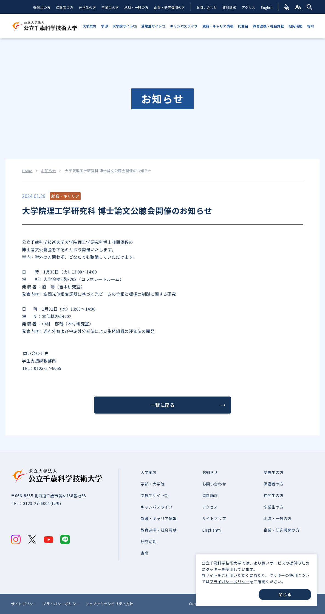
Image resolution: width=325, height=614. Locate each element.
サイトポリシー (24, 603)
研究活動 (149, 541)
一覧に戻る (163, 404)
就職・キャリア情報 (159, 518)
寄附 (145, 553)
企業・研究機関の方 (169, 7)
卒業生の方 (110, 7)
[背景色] (286, 7)
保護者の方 (64, 7)
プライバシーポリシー (230, 581)
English (267, 7)
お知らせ (48, 170)
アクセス (248, 7)
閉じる (284, 594)
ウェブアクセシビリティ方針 (109, 603)
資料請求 (229, 7)
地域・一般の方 (136, 7)
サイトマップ (214, 518)
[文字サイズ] (298, 7)
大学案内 (149, 472)
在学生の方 (87, 7)
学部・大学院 (153, 484)
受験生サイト (153, 495)
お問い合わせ (206, 7)
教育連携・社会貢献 (159, 530)
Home (27, 170)
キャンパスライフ (157, 507)
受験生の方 (41, 7)
